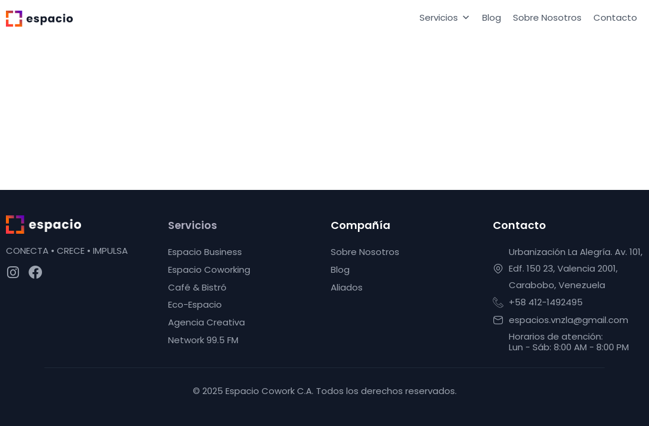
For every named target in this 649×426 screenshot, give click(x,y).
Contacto (615, 17)
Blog (491, 17)
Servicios (444, 18)
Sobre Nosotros (547, 17)
